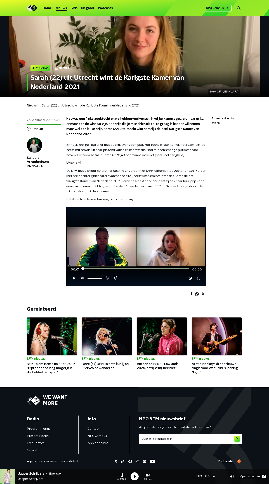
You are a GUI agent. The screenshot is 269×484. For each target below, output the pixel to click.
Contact (94, 428)
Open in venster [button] (253, 476)
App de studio (98, 443)
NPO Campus (218, 8)
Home (47, 8)
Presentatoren (38, 436)
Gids (73, 8)
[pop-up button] (190, 278)
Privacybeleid (69, 461)
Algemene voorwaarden (42, 461)
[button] (121, 476)
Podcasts (105, 8)
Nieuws (61, 8)
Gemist (32, 450)
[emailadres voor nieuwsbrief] (190, 439)
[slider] (136, 268)
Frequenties (35, 443)
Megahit (87, 8)
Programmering (39, 428)
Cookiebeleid (226, 461)
